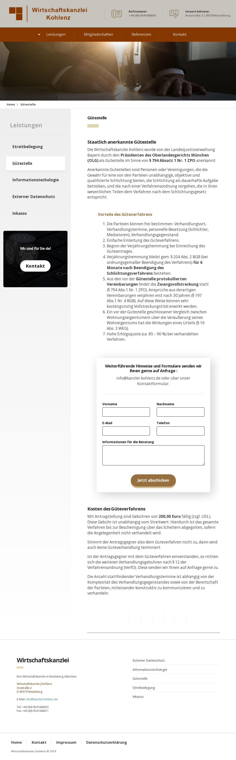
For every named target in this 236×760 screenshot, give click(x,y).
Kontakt (179, 34)
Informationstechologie (35, 179)
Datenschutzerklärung (106, 742)
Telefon (163, 423)
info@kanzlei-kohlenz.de (42, 699)
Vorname (109, 404)
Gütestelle (22, 163)
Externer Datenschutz (33, 196)
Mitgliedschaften (98, 34)
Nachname (165, 404)
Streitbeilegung (27, 146)
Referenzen (141, 34)
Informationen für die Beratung (128, 442)
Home (11, 104)
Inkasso (19, 213)
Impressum (66, 742)
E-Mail (107, 423)
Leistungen (55, 34)
